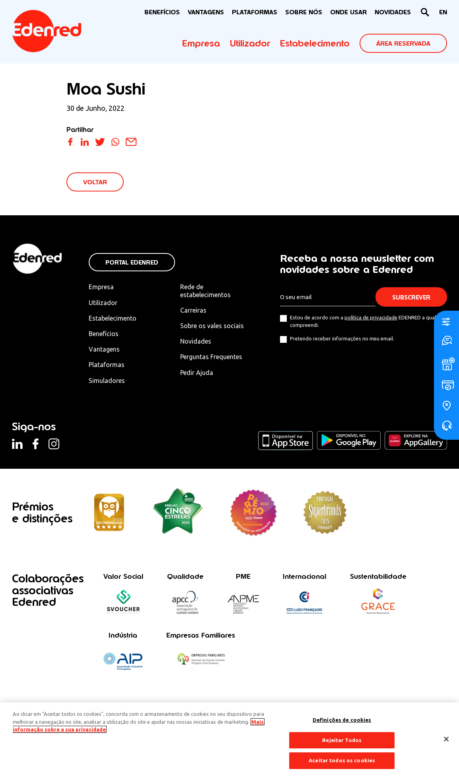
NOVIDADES (393, 12)
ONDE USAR (348, 12)
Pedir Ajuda (196, 372)
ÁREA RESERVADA (403, 43)
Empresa (201, 43)
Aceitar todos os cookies (342, 760)
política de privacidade (370, 317)
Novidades (195, 341)
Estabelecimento (315, 43)
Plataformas (254, 12)
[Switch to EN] (443, 12)
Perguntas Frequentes (211, 356)
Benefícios (104, 333)
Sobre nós (303, 12)
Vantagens (104, 349)
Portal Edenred (131, 262)
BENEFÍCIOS (162, 12)
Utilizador (250, 43)
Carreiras (193, 310)
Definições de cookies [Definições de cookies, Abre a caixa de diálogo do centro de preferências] (342, 720)
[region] (229, 739)
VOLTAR (95, 182)
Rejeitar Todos (342, 740)
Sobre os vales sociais (212, 325)
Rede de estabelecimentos (205, 290)
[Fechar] (446, 739)
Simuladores (107, 380)
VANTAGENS (206, 12)
